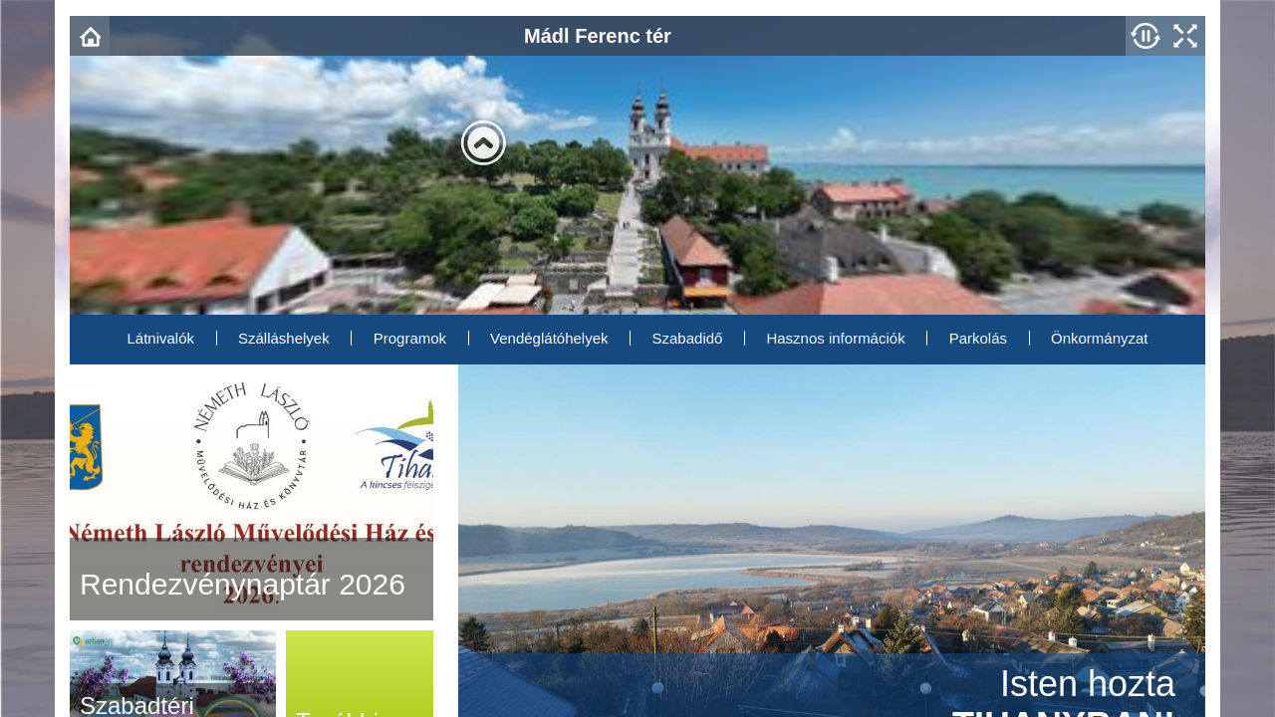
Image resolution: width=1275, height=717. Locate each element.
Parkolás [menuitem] (978, 338)
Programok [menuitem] (410, 338)
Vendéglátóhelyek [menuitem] (549, 338)
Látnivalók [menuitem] (160, 338)
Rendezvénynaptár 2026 (242, 584)
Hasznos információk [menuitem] (835, 338)
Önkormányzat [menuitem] (1099, 338)
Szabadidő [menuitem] (687, 338)
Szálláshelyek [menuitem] (284, 338)
